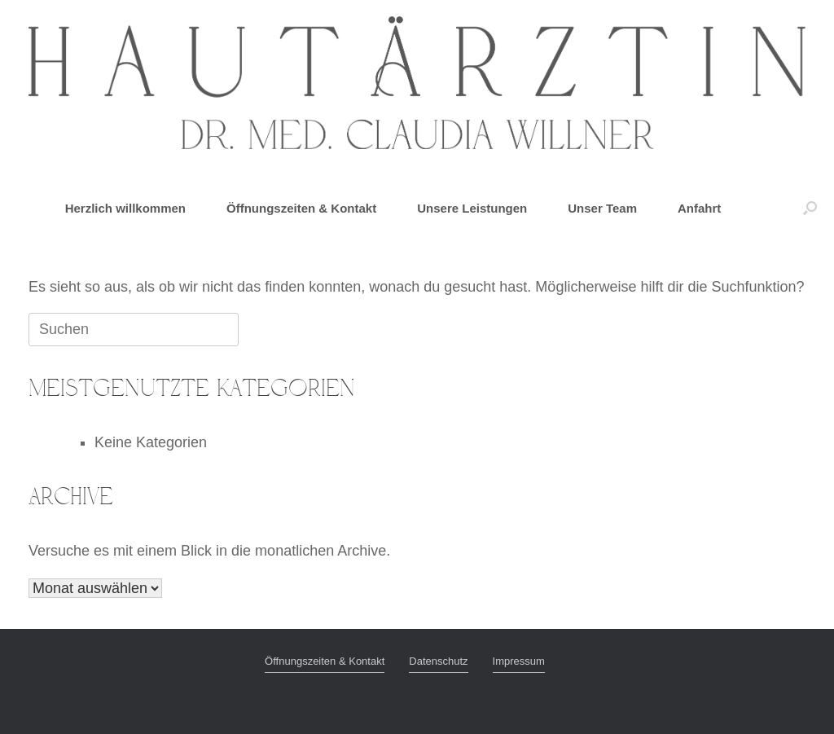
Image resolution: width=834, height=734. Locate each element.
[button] (810, 208)
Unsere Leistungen (472, 208)
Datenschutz (438, 661)
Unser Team (602, 208)
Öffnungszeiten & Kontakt (301, 208)
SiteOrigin (450, 702)
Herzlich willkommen (125, 208)
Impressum (519, 661)
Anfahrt (699, 208)
